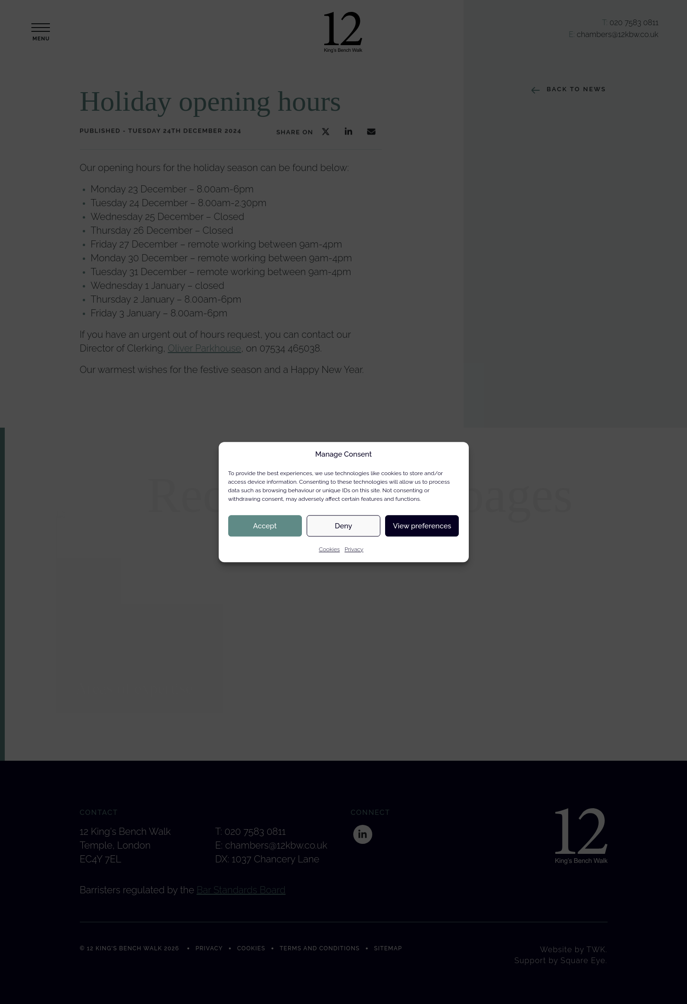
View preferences (422, 526)
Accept (265, 526)
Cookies (329, 549)
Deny (343, 526)
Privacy (354, 549)
